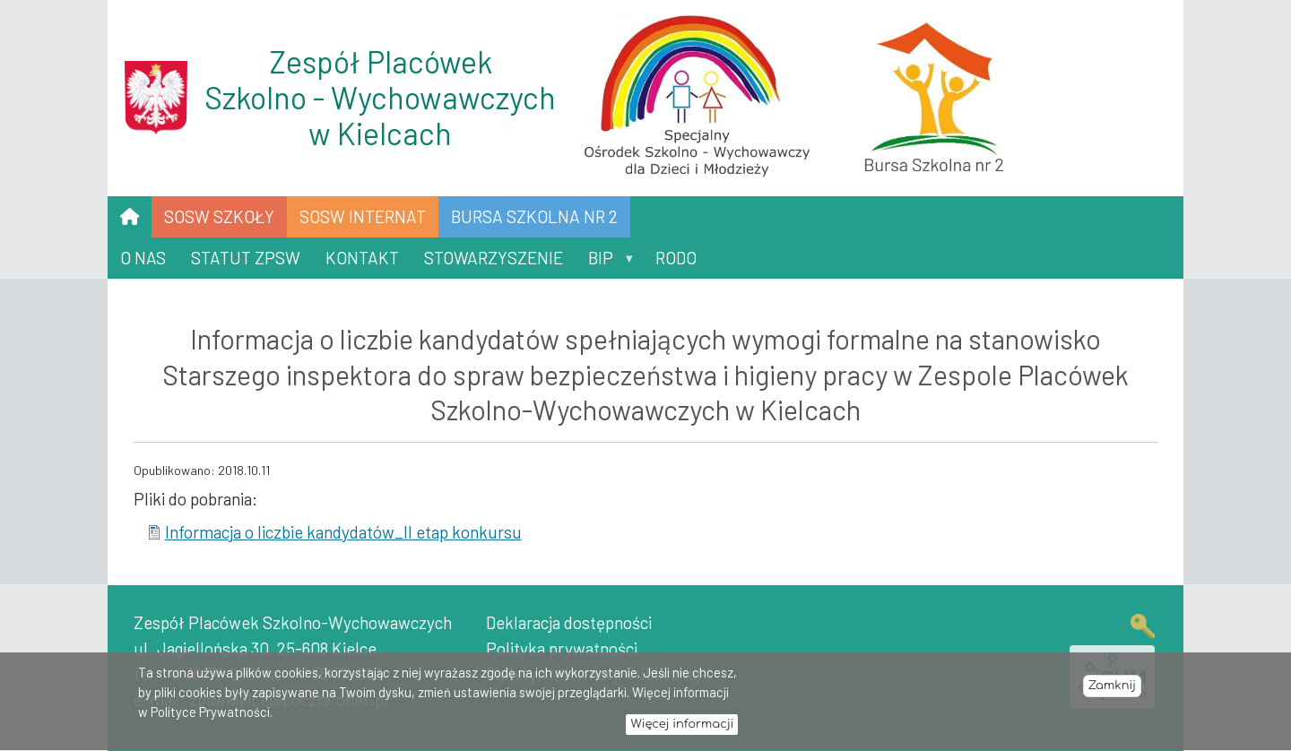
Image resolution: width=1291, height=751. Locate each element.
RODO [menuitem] (676, 257)
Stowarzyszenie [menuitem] (493, 257)
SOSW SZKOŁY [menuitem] (219, 216)
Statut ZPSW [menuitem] (245, 257)
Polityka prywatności (561, 648)
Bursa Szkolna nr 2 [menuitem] (534, 216)
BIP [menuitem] (605, 263)
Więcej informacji (681, 728)
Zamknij (1112, 691)
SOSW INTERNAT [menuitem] (362, 216)
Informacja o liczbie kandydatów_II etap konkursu (343, 532)
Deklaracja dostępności (569, 622)
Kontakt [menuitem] (362, 257)
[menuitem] (130, 216)
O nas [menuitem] (143, 257)
